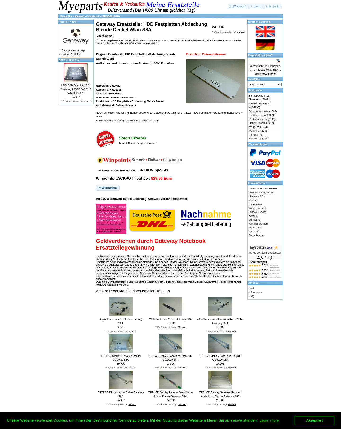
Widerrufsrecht (257, 208)
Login (252, 288)
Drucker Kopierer (259, 111)
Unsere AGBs (257, 196)
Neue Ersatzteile (69, 59)
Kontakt (253, 200)
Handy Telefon (257, 122)
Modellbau (255, 126)
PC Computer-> (258, 119)
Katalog (80, 16)
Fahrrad (253, 134)
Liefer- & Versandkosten (263, 188)
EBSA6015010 (111, 16)
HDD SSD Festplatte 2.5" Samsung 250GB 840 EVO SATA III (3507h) (75, 89)
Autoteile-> (255, 138)
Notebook (93, 16)
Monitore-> (255, 130)
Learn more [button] (269, 420)
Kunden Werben (258, 223)
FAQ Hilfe (254, 231)
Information (255, 292)
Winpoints (254, 219)
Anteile (253, 215)
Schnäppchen (257, 95)
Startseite (66, 16)
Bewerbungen (257, 235)
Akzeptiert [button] (314, 420)
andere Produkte (71, 54)
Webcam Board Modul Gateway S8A (170, 319)
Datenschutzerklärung (261, 192)
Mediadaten (256, 227)
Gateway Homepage (73, 50)
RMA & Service (257, 211)
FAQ (251, 296)
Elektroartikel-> (257, 115)
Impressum (255, 204)
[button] (238, 6)
